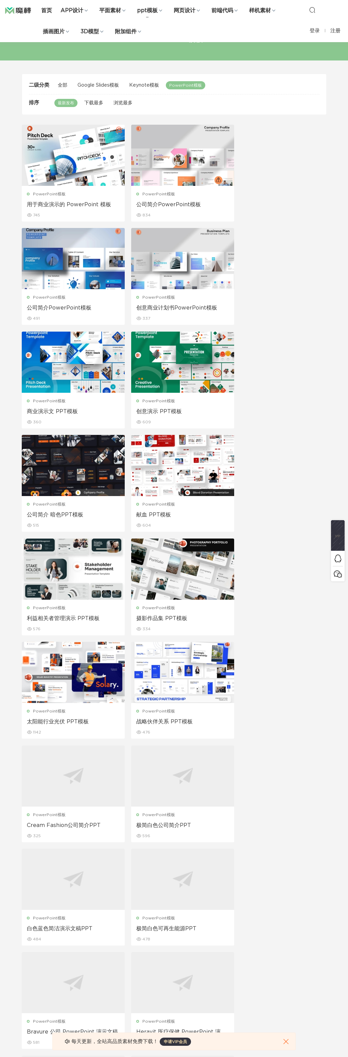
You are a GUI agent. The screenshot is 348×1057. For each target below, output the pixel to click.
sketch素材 (33, 1004)
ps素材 (28, 990)
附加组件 (126, 31)
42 (191, 863)
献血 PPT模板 (148, 412)
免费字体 (127, 990)
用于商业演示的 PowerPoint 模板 (69, 204)
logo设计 (80, 1004)
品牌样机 (176, 946)
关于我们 (224, 917)
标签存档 (224, 960)
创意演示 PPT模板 (257, 308)
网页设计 (184, 10)
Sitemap (225, 946)
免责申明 (224, 931)
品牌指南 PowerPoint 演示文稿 (66, 826)
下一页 (212, 863)
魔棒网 (22, 10)
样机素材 (260, 10)
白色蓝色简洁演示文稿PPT (267, 619)
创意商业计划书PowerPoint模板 (67, 308)
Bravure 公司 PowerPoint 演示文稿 (173, 723)
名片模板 (127, 960)
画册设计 (127, 946)
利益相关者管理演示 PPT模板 (270, 412)
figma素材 (32, 960)
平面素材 (110, 10)
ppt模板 (147, 10)
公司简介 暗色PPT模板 (55, 412)
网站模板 (30, 946)
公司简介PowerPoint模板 (163, 204)
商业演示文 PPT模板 (156, 308)
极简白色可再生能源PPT (57, 722)
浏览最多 (123, 103)
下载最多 (93, 103)
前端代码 (222, 10)
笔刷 (75, 960)
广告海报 (127, 917)
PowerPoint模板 (185, 85)
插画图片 (54, 31)
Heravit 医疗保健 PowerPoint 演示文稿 (276, 723)
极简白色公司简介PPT (158, 619)
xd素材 (28, 1019)
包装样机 (176, 917)
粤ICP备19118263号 (308, 1046)
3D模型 (90, 31)
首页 (46, 10)
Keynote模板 (144, 85)
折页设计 (127, 931)
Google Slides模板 (98, 85)
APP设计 (71, 10)
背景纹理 (79, 990)
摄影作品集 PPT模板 (52, 515)
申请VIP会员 (175, 1042)
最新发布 (66, 103)
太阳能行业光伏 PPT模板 (162, 515)
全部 (62, 85)
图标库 (28, 975)
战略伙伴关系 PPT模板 (262, 515)
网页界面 (30, 917)
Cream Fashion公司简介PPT (64, 619)
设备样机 (176, 931)
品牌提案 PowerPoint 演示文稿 (170, 826)
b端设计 (29, 931)
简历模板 (127, 975)
